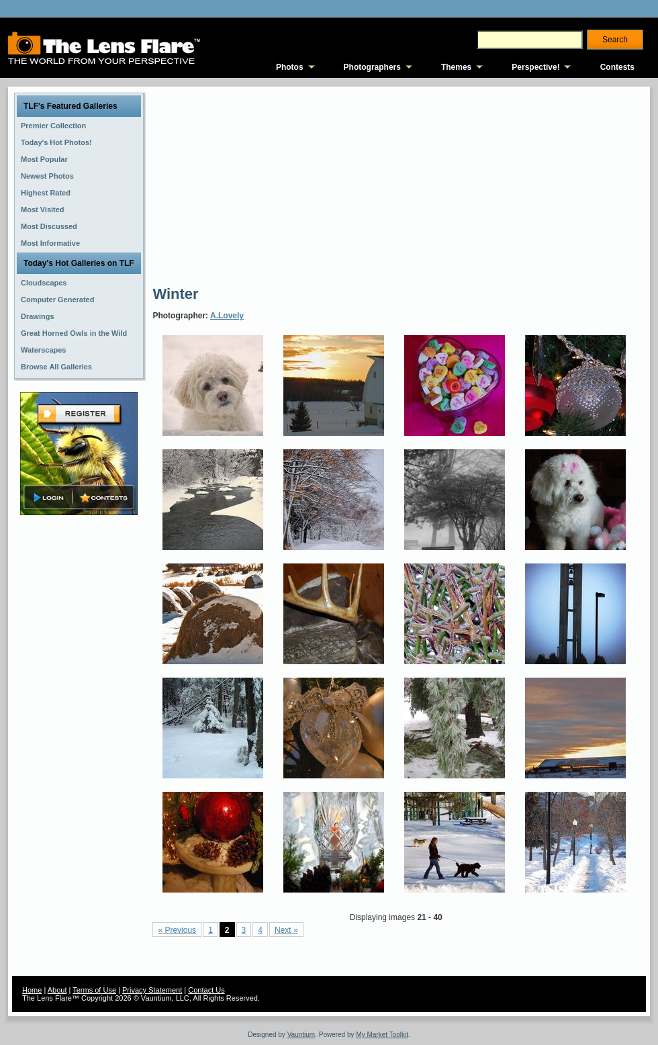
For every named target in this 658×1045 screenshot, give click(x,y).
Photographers (372, 67)
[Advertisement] (343, 185)
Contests (617, 67)
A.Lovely (227, 315)
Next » (286, 930)
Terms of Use (94, 990)
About (57, 990)
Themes (456, 67)
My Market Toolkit (382, 1034)
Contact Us (206, 990)
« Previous (177, 930)
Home (32, 990)
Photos (289, 67)
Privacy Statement (152, 990)
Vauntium (301, 1034)
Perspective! (535, 67)
